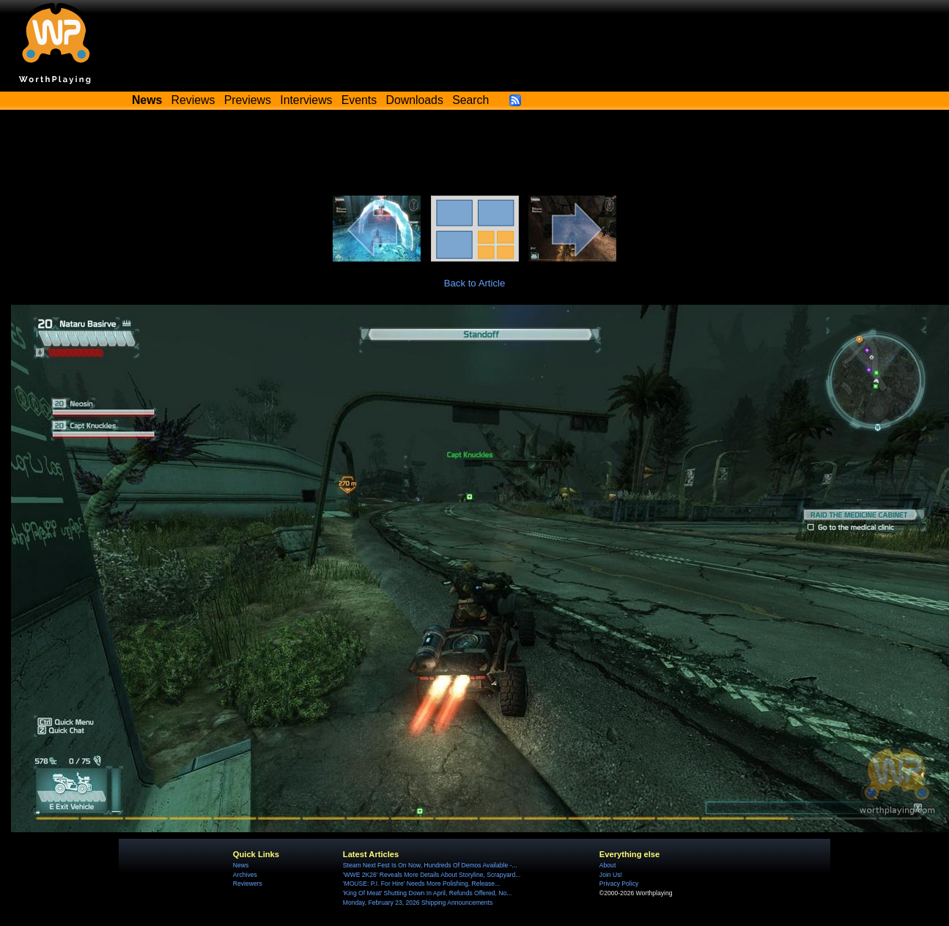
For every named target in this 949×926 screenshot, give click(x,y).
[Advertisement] (475, 155)
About (607, 865)
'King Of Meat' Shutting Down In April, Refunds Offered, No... (427, 893)
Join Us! (610, 874)
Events (359, 100)
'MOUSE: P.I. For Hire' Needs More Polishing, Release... (421, 883)
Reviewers (247, 883)
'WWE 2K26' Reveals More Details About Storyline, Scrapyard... (432, 874)
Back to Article (475, 283)
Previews (247, 100)
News (240, 865)
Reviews (193, 100)
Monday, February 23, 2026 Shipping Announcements (417, 902)
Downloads (414, 100)
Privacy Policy (618, 883)
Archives (245, 874)
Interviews (306, 100)
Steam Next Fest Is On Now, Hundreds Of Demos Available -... (430, 865)
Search (470, 100)
